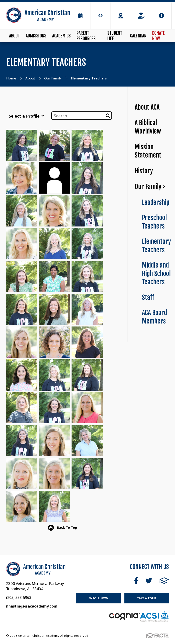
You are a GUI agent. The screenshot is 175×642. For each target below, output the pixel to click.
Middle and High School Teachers (156, 273)
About (14, 36)
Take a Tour (146, 598)
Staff (148, 297)
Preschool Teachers (154, 222)
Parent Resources (86, 35)
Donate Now (158, 35)
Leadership (156, 202)
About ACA (147, 107)
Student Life (114, 35)
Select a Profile (26, 116)
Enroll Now (98, 598)
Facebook (136, 580)
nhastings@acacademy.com (31, 606)
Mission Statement (148, 151)
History (144, 171)
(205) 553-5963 (18, 597)
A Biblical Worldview (148, 127)
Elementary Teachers (156, 245)
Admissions (36, 36)
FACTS (164, 580)
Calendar (138, 36)
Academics (61, 36)
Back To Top (62, 528)
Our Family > (150, 187)
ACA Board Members (154, 317)
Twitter (148, 580)
